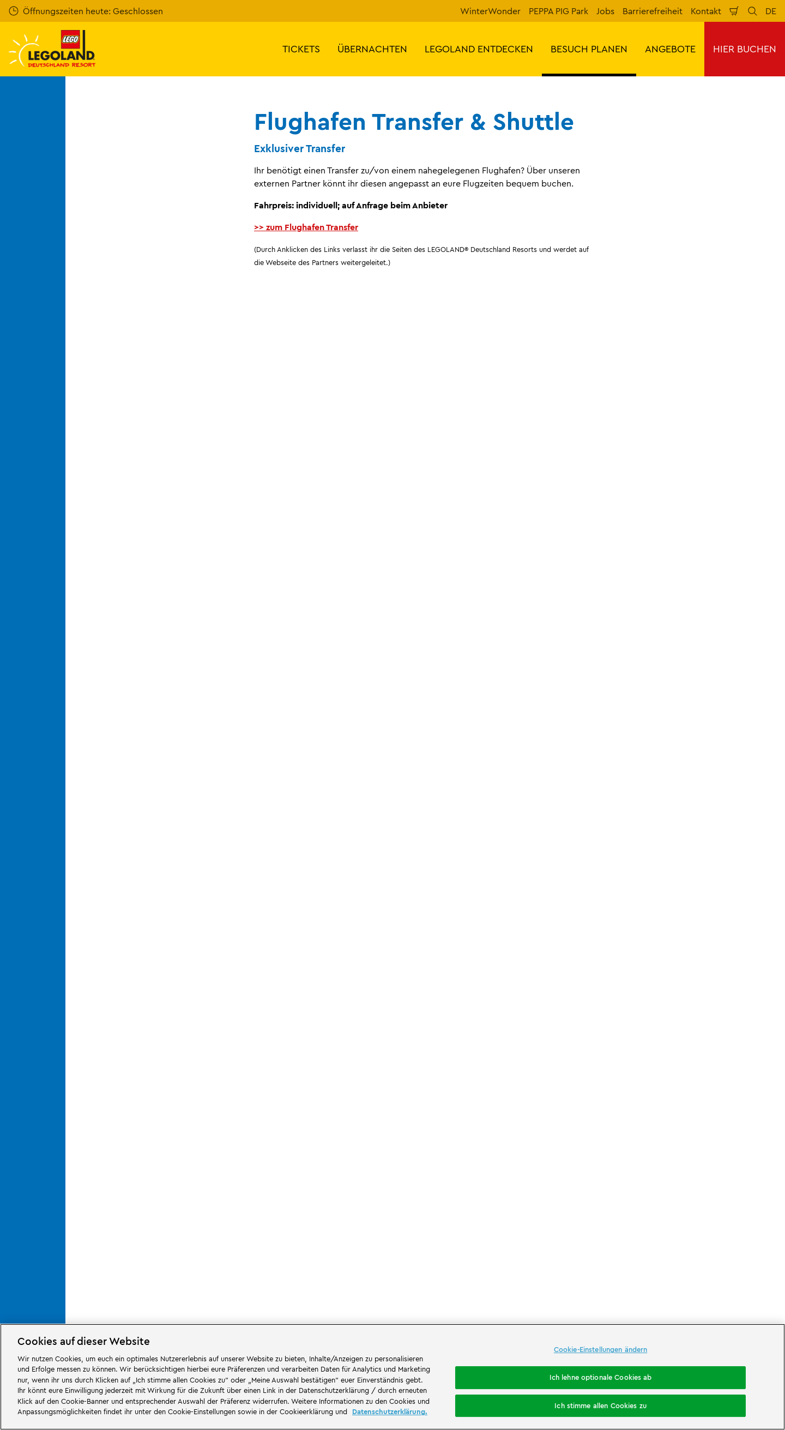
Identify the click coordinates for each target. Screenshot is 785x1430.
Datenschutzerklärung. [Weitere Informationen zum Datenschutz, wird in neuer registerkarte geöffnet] (389, 1411)
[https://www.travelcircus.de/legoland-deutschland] (340, 1212)
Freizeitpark (285, 1273)
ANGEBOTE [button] (670, 49)
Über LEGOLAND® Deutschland (136, 961)
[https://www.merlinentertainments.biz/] (112, 1212)
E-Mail (143, 661)
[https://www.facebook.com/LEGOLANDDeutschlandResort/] (656, 1273)
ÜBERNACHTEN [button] (372, 49)
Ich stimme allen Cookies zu (600, 1405)
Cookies (450, 1104)
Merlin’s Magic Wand (115, 1035)
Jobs (605, 10)
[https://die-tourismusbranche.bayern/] (474, 1212)
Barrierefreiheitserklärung (484, 1142)
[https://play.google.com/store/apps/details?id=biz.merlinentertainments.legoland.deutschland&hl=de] (661, 1196)
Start (82, 904)
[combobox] (380, 815)
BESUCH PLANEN (133, 904)
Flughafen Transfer (305, 904)
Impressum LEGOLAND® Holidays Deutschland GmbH (500, 1033)
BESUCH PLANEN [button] (589, 49)
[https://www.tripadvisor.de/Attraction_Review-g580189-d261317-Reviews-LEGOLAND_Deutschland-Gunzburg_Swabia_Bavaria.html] (738, 1273)
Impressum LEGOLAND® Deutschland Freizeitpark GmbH (508, 966)
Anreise (249, 904)
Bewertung (276, 979)
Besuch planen (198, 904)
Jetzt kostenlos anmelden (294, 719)
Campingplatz (380, 1310)
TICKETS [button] (301, 49)
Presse (87, 998)
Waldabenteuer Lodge (505, 1300)
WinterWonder (490, 10)
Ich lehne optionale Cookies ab (601, 1377)
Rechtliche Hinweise (474, 1123)
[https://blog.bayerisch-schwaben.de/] (400, 1212)
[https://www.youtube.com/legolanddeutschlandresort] (711, 1273)
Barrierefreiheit (653, 10)
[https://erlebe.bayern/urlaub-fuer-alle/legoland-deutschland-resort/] (232, 1212)
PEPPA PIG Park (558, 10)
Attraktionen (505, 1264)
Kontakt (706, 10)
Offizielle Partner (107, 1017)
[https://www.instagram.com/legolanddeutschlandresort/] (684, 1273)
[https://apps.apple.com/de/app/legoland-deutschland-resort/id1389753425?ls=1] (740, 1196)
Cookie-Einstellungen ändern (601, 1349)
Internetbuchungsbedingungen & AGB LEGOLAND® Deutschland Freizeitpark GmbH (509, 999)
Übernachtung (285, 1300)
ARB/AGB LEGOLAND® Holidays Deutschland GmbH (498, 1062)
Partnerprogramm (110, 1054)
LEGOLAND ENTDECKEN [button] (479, 49)
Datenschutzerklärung (477, 1085)
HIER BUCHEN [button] (744, 49)
